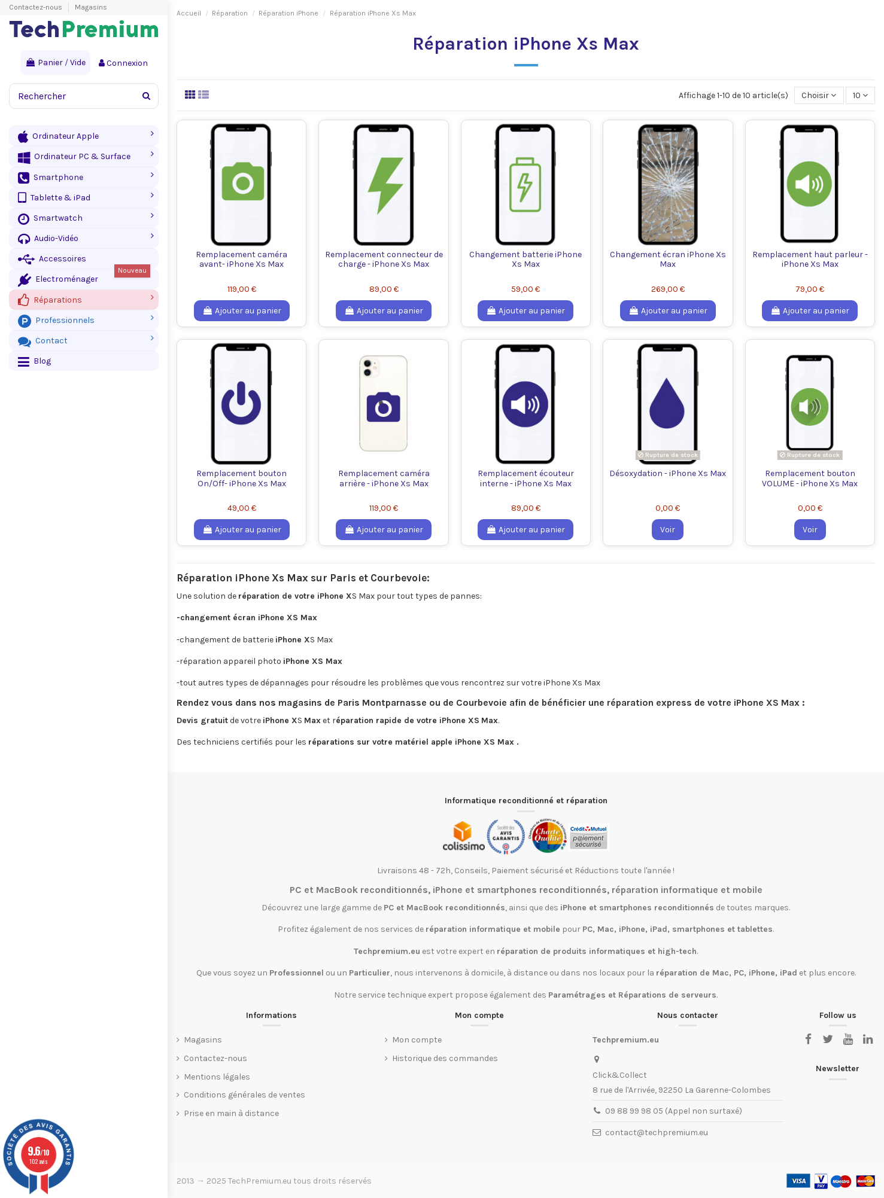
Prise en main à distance (231, 1113)
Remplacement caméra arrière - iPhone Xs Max (384, 478)
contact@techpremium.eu (656, 1132)
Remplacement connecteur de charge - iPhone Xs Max (384, 259)
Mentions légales (217, 1077)
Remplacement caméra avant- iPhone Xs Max (241, 259)
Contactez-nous (36, 7)
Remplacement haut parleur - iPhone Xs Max (810, 259)
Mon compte (417, 1040)
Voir (667, 530)
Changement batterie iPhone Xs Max (525, 259)
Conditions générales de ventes (244, 1095)
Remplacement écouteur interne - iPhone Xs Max (526, 478)
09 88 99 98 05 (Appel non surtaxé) (673, 1111)
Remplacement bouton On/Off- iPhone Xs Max (241, 478)
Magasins (91, 7)
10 (860, 95)
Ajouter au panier (241, 311)
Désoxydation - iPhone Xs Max (667, 473)
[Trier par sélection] (818, 95)
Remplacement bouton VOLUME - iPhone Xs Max (810, 478)
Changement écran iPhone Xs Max (668, 259)
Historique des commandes (445, 1058)
